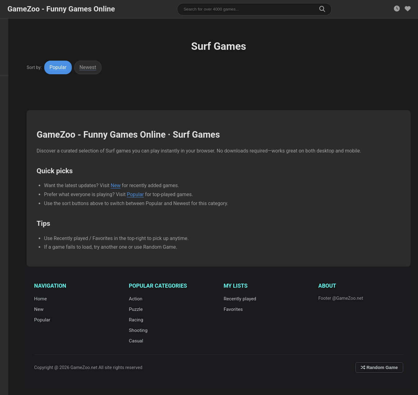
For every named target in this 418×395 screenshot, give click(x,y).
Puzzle (140, 309)
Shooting (142, 330)
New (121, 185)
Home (46, 299)
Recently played (242, 299)
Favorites (236, 309)
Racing (140, 320)
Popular (63, 67)
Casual (140, 341)
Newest (93, 67)
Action (140, 299)
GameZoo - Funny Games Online (61, 9)
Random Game (379, 367)
